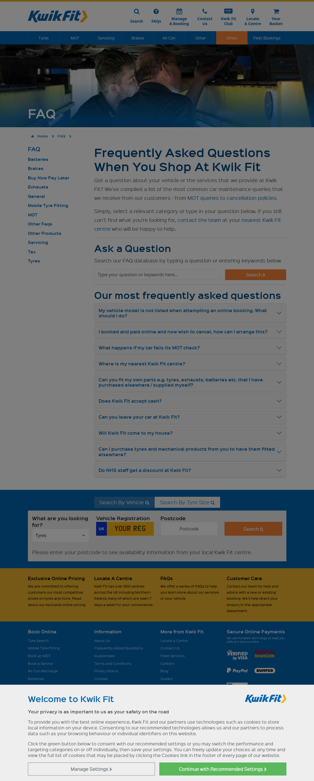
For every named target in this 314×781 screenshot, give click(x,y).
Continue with (223, 769)
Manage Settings (91, 769)
